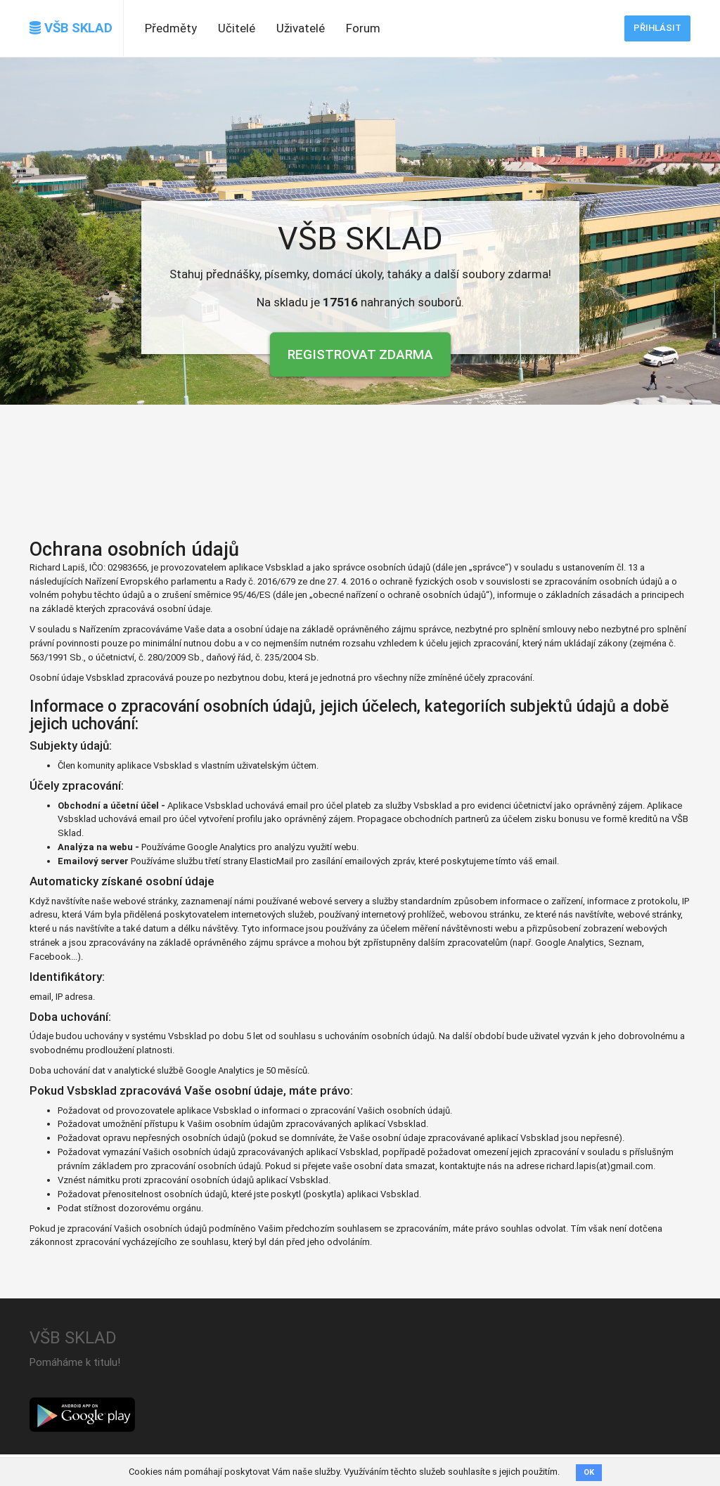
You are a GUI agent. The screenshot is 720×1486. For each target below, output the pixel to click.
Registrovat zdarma (360, 354)
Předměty (171, 28)
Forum (363, 28)
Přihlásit (657, 27)
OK (589, 1472)
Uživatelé (300, 28)
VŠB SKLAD (71, 28)
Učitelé (236, 28)
